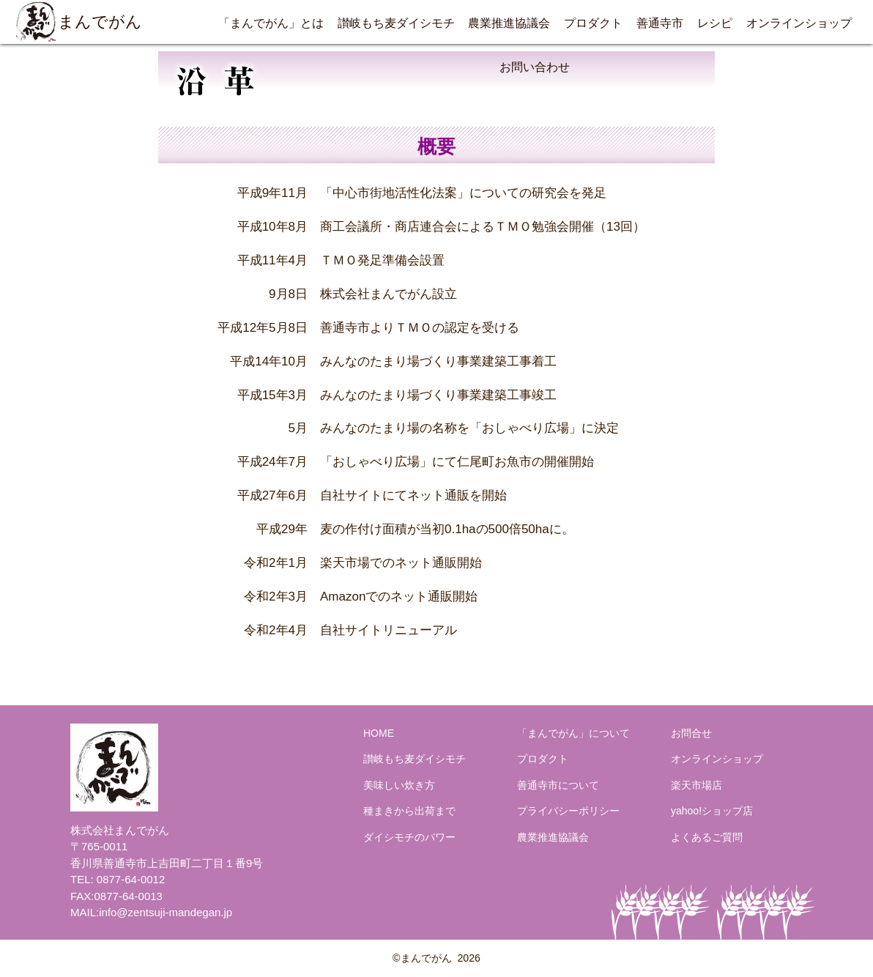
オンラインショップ (799, 23)
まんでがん (78, 21)
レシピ (714, 23)
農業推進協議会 (509, 23)
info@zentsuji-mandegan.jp (165, 912)
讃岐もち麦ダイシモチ (396, 23)
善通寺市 (659, 23)
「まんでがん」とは (271, 23)
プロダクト (593, 23)
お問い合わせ (534, 67)
